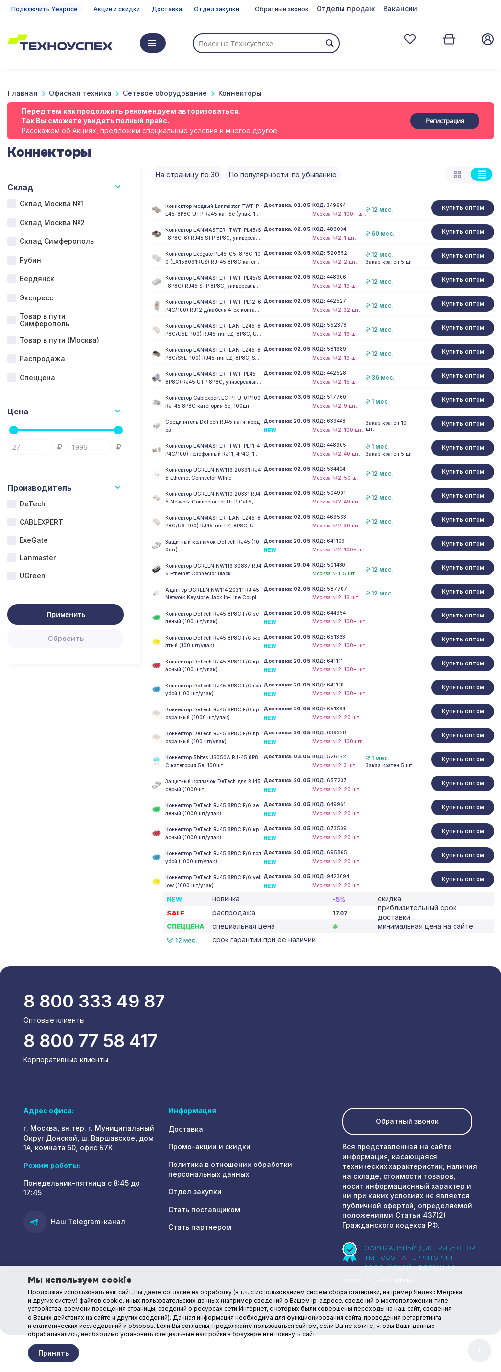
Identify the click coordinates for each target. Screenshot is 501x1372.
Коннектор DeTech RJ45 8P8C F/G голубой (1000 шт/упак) (213, 857)
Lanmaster (38, 557)
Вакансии (400, 8)
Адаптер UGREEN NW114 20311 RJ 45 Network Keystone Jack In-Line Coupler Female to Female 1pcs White (213, 594)
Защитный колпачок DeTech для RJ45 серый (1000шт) (213, 785)
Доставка (167, 9)
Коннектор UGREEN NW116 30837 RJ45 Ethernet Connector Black (213, 569)
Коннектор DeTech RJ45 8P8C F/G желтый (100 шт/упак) (212, 641)
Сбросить (66, 638)
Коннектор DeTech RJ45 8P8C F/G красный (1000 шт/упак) (212, 833)
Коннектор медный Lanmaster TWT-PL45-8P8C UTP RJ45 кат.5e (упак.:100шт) (212, 210)
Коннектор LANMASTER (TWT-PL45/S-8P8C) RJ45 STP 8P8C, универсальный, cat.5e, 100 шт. (213, 282)
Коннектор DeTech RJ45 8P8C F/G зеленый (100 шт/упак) (212, 617)
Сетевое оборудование (165, 93)
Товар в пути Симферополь (44, 320)
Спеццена (37, 377)
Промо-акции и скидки (209, 1147)
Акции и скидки (116, 9)
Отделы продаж (346, 8)
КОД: (318, 205)
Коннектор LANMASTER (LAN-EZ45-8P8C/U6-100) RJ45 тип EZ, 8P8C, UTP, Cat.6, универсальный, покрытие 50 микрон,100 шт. (213, 522)
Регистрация (445, 120)
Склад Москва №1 (51, 203)
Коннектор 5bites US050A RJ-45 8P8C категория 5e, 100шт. (211, 761)
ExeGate (34, 540)
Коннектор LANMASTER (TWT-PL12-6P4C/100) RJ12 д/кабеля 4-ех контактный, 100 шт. (213, 306)
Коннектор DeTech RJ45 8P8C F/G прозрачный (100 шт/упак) (212, 737)
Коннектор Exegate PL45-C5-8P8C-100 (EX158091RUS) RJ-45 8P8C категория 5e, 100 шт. (213, 258)
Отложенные (410, 39)
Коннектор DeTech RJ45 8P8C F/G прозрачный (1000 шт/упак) (212, 713)
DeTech (33, 504)
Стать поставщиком (204, 1209)
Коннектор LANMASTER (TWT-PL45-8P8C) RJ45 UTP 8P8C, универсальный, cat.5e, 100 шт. (213, 378)
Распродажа (42, 358)
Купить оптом (463, 207)
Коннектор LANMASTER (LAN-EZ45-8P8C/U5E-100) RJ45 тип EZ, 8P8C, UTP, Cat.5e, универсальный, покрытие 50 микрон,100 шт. (213, 330)
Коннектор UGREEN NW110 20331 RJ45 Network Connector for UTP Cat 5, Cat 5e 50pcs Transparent (212, 498)
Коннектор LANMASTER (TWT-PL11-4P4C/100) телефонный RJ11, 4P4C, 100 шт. (213, 450)
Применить (65, 614)
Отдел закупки (216, 9)
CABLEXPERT (41, 522)
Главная (23, 93)
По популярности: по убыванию (283, 174)
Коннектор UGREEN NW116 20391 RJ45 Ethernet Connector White (213, 473)
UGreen (33, 576)
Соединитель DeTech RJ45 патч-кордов (212, 426)
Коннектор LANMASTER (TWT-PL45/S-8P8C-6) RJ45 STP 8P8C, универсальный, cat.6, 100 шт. (213, 234)
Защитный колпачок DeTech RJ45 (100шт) (212, 545)
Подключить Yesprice (44, 9)
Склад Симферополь (57, 241)
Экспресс (36, 298)
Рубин (30, 260)
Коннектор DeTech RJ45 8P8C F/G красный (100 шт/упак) (212, 665)
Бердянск (37, 278)
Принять (53, 1353)
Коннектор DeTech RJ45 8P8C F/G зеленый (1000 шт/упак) (212, 809)
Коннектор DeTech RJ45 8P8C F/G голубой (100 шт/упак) (213, 689)
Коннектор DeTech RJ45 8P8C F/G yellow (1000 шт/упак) (212, 881)
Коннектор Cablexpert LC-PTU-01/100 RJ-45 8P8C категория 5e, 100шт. (213, 402)
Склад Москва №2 (52, 222)
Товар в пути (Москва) (59, 340)
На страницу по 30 (187, 174)
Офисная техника (80, 93)
